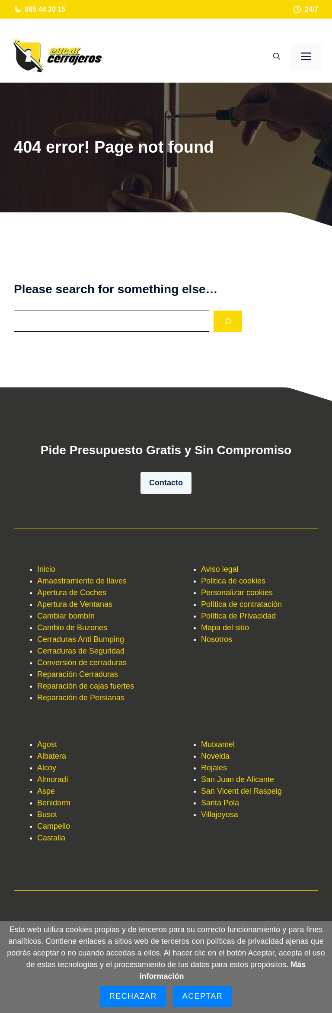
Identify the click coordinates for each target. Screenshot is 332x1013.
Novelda (215, 756)
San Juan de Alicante (237, 779)
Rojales (214, 767)
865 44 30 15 (45, 9)
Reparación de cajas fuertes (85, 686)
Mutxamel (218, 744)
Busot (47, 814)
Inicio (46, 569)
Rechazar (133, 996)
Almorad (51, 779)
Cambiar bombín (66, 616)
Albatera (51, 756)
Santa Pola (220, 802)
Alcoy (46, 767)
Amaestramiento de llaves (82, 581)
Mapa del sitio (225, 627)
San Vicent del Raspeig (241, 791)
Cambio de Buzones (72, 627)
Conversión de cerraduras (82, 662)
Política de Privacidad (238, 616)
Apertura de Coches (71, 592)
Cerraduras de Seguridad (80, 651)
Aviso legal (220, 569)
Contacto (166, 482)
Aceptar (202, 996)
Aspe (46, 791)
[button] (276, 57)
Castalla (51, 837)
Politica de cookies (233, 581)
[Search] (228, 321)
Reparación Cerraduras (77, 674)
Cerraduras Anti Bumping (80, 639)
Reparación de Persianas (80, 697)
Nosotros (216, 639)
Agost (47, 744)
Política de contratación (241, 604)
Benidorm (53, 802)
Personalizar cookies (237, 592)
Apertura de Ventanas (74, 604)
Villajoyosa (219, 814)
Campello (53, 826)
